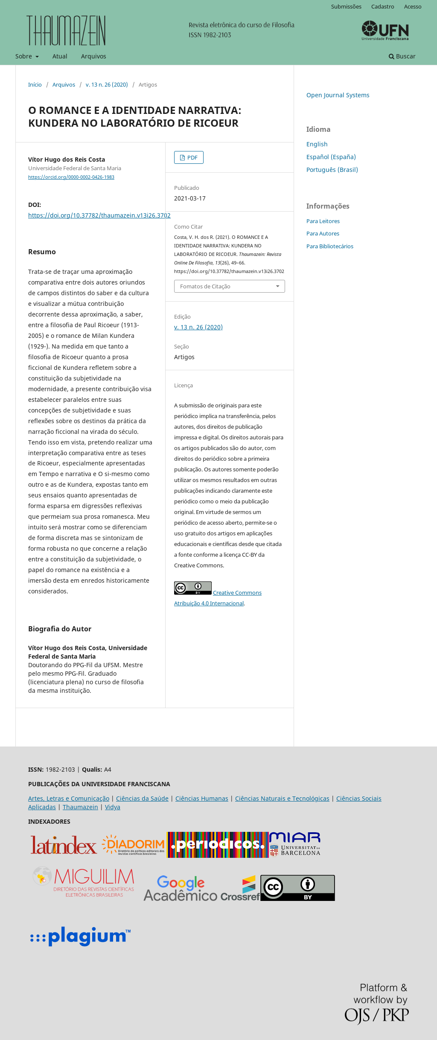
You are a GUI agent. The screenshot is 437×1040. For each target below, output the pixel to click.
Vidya (112, 807)
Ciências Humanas (201, 798)
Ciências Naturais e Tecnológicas (282, 798)
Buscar (402, 56)
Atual (59, 56)
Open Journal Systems (338, 95)
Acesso (413, 6)
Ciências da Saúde (142, 798)
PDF (192, 157)
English (317, 144)
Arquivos (93, 56)
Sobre (24, 56)
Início (35, 84)
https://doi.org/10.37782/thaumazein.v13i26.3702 (99, 215)
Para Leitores (323, 221)
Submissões (346, 6)
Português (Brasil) (332, 170)
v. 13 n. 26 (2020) (107, 84)
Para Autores (322, 233)
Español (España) (331, 157)
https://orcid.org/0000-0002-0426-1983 (71, 177)
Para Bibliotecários (329, 246)
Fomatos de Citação (205, 286)
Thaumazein (80, 807)
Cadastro (382, 6)
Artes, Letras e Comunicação (68, 798)
